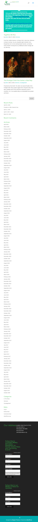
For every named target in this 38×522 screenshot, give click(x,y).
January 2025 (7, 156)
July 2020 (6, 265)
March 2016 (6, 379)
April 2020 (6, 272)
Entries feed (6, 411)
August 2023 (7, 188)
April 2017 (6, 351)
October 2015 (7, 388)
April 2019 (6, 299)
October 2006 (7, 392)
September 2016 (7, 367)
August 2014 (7, 390)
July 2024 (6, 170)
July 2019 (6, 292)
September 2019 (7, 288)
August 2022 (7, 213)
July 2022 (6, 215)
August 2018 (7, 317)
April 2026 (6, 124)
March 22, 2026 (7, 114)
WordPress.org (7, 416)
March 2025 (6, 151)
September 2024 (7, 165)
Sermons (18, 37)
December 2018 (7, 308)
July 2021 (6, 238)
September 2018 (7, 315)
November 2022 (7, 206)
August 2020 (7, 263)
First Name (8, 459)
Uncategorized (23, 82)
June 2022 (6, 217)
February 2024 (7, 181)
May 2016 (6, 374)
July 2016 (6, 372)
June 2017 (6, 347)
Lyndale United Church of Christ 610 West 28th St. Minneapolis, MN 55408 (23, 427)
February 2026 (7, 129)
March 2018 (6, 326)
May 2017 (6, 349)
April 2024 (6, 176)
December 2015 (7, 383)
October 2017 (7, 338)
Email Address (9, 454)
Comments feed (7, 414)
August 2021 (7, 235)
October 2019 (7, 286)
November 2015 (7, 386)
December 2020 (7, 254)
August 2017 (7, 342)
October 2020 (7, 258)
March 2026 (6, 126)
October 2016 (7, 365)
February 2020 (7, 276)
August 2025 (7, 140)
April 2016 (6, 376)
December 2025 (7, 131)
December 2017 (7, 333)
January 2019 (7, 306)
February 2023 (7, 199)
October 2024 (7, 163)
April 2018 (6, 324)
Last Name (8, 464)
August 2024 (7, 167)
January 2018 (7, 331)
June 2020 (6, 267)
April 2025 (6, 149)
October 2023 (7, 183)
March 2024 (6, 179)
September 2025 (7, 138)
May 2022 (6, 220)
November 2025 (7, 133)
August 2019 (7, 290)
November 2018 (7, 311)
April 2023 (6, 195)
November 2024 (7, 160)
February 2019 (7, 304)
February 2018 (7, 329)
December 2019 (7, 281)
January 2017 (7, 358)
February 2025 (7, 154)
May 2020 (6, 270)
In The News (7, 398)
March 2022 (6, 224)
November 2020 (7, 256)
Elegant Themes (16, 520)
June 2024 (6, 172)
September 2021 (7, 233)
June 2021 (6, 240)
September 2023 (7, 185)
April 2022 (6, 222)
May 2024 (6, 174)
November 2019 (7, 283)
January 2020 (7, 279)
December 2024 (7, 158)
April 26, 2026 (7, 105)
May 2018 (6, 322)
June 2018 (6, 320)
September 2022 (7, 211)
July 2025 (6, 142)
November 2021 (7, 229)
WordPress (29, 520)
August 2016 (7, 370)
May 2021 (6, 242)
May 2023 (6, 192)
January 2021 (7, 251)
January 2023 (7, 201)
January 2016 (7, 381)
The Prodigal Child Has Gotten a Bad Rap (18, 80)
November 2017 (7, 335)
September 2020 (7, 260)
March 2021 (6, 247)
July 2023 (6, 190)
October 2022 (7, 208)
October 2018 (7, 313)
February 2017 (7, 356)
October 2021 (7, 231)
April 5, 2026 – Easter (9, 112)
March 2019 (6, 301)
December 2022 (7, 204)
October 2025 (7, 135)
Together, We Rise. (10, 35)
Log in (5, 409)
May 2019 (6, 297)
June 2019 (6, 295)
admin (6, 37)
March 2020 (6, 274)
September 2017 (7, 340)
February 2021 (7, 249)
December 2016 (7, 361)
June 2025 (6, 145)
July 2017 (6, 345)
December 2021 (7, 226)
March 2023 (6, 197)
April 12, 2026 (7, 109)
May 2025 (6, 147)
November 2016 (7, 363)
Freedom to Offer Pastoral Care (11, 107)
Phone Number (8, 468)
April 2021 (6, 245)
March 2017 (6, 354)
